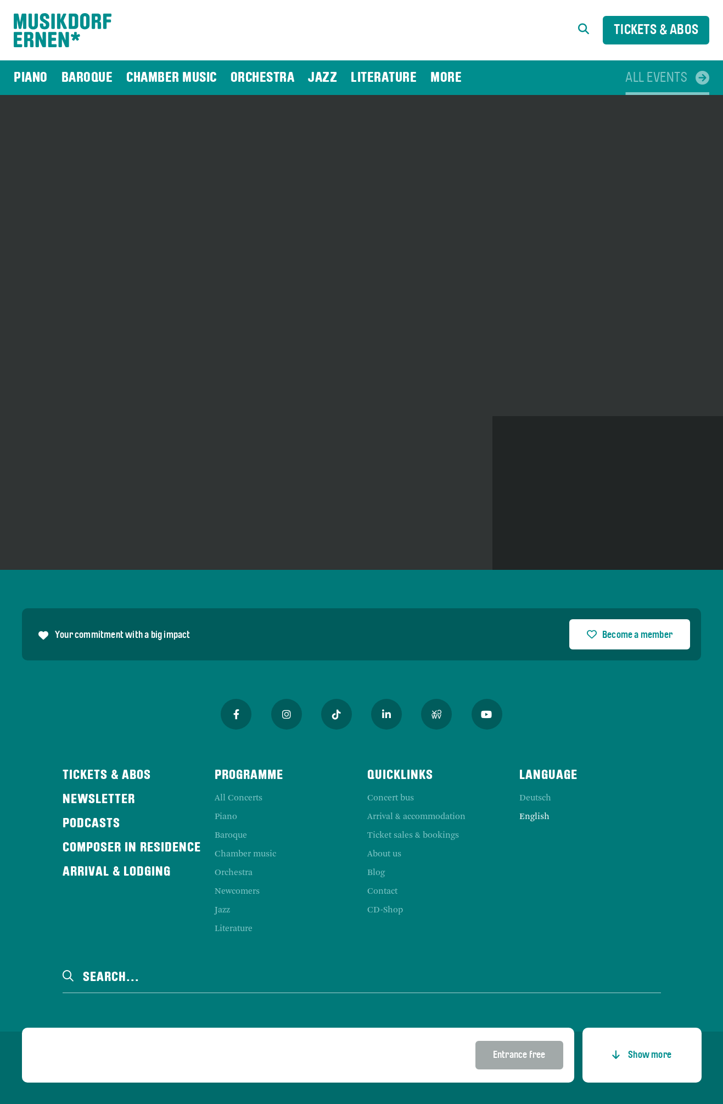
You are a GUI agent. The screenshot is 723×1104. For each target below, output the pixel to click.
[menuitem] (31, 77)
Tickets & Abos (656, 30)
